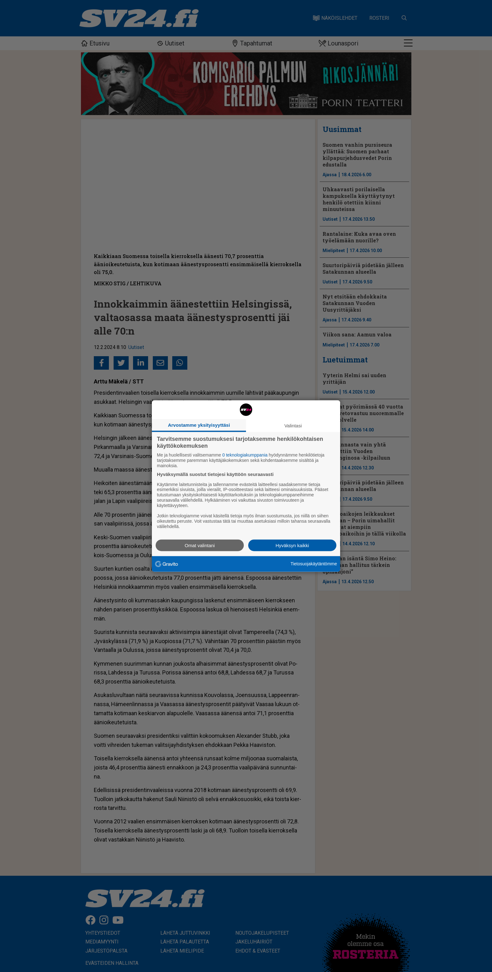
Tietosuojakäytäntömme (314, 563)
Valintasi (293, 425)
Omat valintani (200, 545)
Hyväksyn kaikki (292, 545)
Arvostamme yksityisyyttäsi (199, 425)
